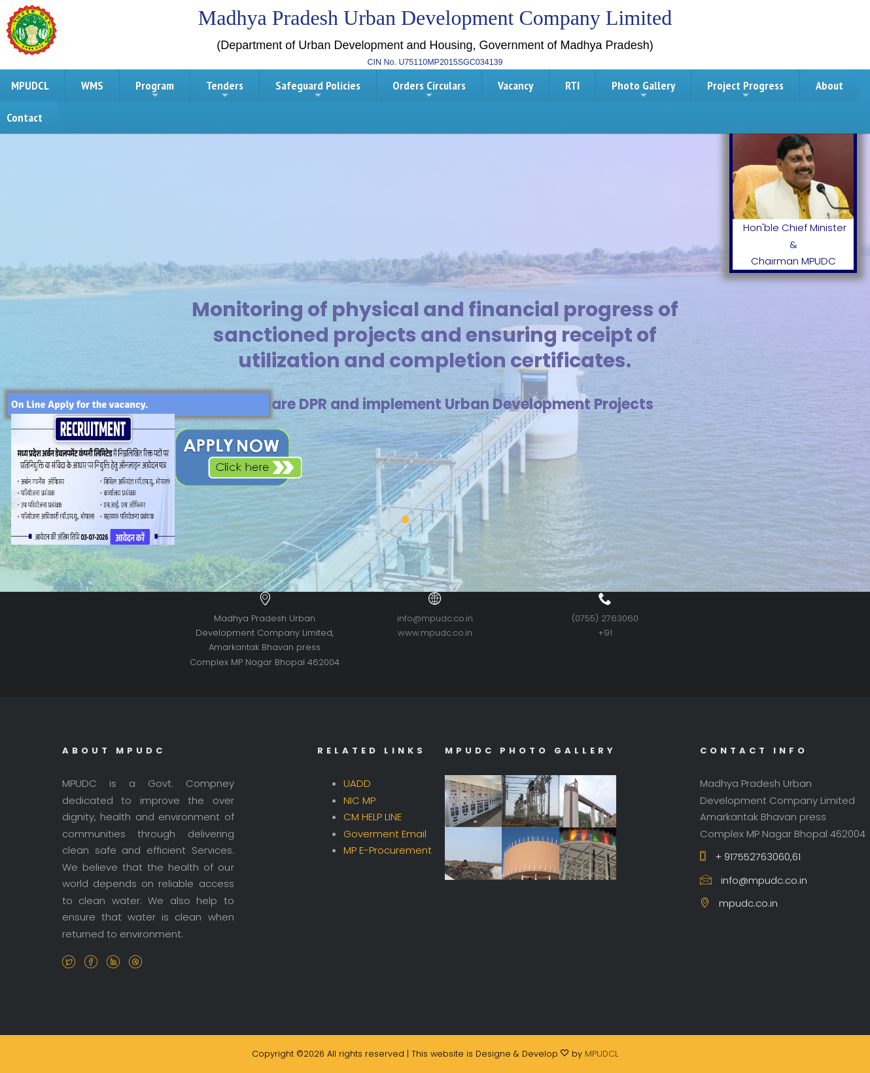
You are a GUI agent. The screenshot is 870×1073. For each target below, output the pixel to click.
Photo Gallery (643, 89)
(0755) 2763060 (605, 618)
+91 (605, 633)
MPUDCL (601, 1053)
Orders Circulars (429, 89)
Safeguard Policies (317, 89)
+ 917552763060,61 (750, 857)
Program (154, 89)
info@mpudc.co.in (435, 618)
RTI (572, 85)
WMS (92, 85)
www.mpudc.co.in (435, 633)
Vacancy (515, 85)
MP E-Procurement (387, 850)
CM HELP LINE (372, 817)
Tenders (224, 89)
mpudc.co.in (739, 903)
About (829, 85)
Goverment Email (384, 834)
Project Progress (745, 89)
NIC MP (359, 800)
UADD (357, 783)
